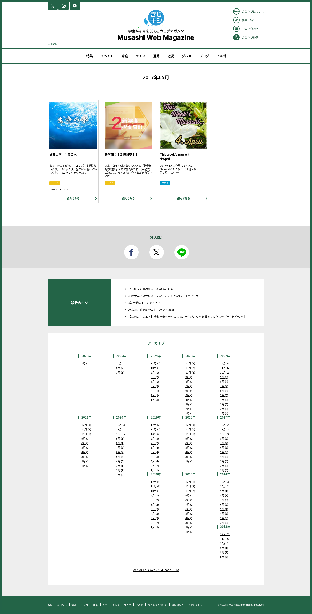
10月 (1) (121, 363)
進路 (156, 55)
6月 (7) (224, 557)
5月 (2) (155, 386)
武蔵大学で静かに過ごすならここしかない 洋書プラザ (163, 296)
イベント (107, 55)
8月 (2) (120, 368)
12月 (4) (225, 363)
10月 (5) (121, 434)
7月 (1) (155, 382)
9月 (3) (224, 377)
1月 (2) (85, 466)
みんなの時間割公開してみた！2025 (151, 310)
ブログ (204, 55)
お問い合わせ (250, 29)
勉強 (124, 55)
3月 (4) (155, 461)
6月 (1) (189, 509)
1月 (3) (155, 400)
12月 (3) (86, 425)
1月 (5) (224, 413)
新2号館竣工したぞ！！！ (144, 303)
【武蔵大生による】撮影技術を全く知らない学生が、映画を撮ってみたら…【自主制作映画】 (187, 316)
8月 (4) (224, 382)
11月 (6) (225, 368)
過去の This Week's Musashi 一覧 (156, 570)
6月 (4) (189, 391)
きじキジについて (253, 11)
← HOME (53, 44)
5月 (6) (224, 395)
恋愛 (170, 55)
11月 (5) (225, 539)
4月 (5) (120, 461)
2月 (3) (120, 470)
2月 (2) (155, 395)
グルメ (187, 55)
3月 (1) (120, 372)
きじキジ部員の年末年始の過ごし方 (150, 289)
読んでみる (73, 198)
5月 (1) (85, 448)
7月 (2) (224, 386)
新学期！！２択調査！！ (121, 154)
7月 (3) (120, 448)
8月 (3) (189, 382)
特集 (89, 55)
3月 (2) (189, 457)
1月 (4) (224, 470)
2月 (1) (189, 409)
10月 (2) (190, 372)
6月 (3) (224, 448)
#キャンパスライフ (58, 189)
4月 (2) (85, 452)
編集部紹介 (249, 20)
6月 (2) (120, 452)
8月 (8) (224, 552)
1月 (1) (85, 363)
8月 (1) (85, 443)
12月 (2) (190, 363)
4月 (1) (155, 391)
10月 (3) (225, 434)
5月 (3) (120, 457)
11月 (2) (155, 363)
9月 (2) (189, 377)
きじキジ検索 (250, 37)
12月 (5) (155, 482)
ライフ (140, 55)
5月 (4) (155, 452)
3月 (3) (224, 404)
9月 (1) (155, 372)
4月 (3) (189, 400)
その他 (222, 55)
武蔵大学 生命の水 (63, 154)
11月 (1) (121, 429)
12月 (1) (190, 482)
